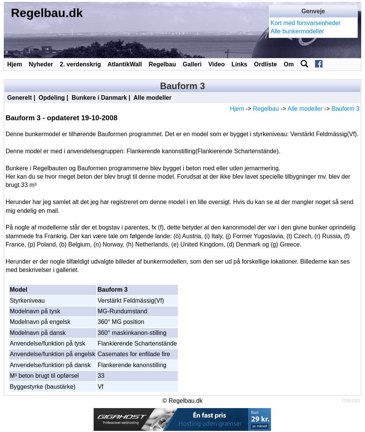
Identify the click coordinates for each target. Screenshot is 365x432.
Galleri (192, 64)
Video (216, 64)
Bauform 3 (346, 108)
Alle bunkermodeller (297, 31)
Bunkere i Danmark (99, 97)
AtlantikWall (124, 64)
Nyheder (41, 64)
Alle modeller (152, 97)
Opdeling (52, 97)
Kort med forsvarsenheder (306, 23)
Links (240, 64)
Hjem (14, 64)
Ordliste (265, 64)
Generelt (19, 97)
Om (289, 64)
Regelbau (162, 64)
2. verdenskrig (80, 64)
